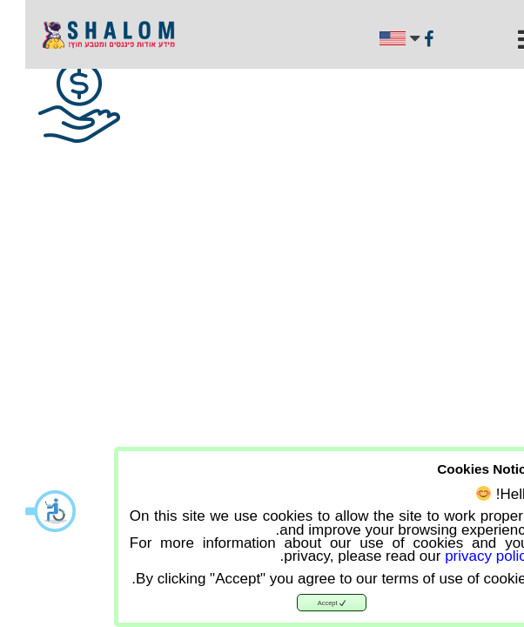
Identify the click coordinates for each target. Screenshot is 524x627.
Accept (306, 603)
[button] (26, 511)
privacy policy (464, 556)
